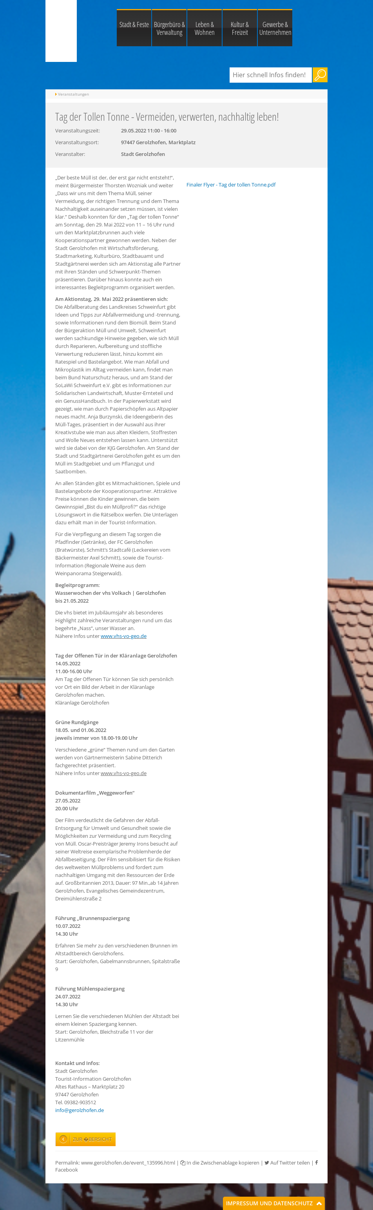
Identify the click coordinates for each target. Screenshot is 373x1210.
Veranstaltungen (73, 94)
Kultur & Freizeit (240, 28)
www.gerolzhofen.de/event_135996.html (128, 1162)
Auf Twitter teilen (287, 1162)
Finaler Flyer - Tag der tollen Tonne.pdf (230, 184)
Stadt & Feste (134, 24)
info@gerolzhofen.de (79, 1110)
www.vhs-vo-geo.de (124, 635)
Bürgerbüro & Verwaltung (169, 28)
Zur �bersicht (92, 1139)
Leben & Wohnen (205, 28)
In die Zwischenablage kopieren (219, 1162)
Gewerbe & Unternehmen (275, 28)
